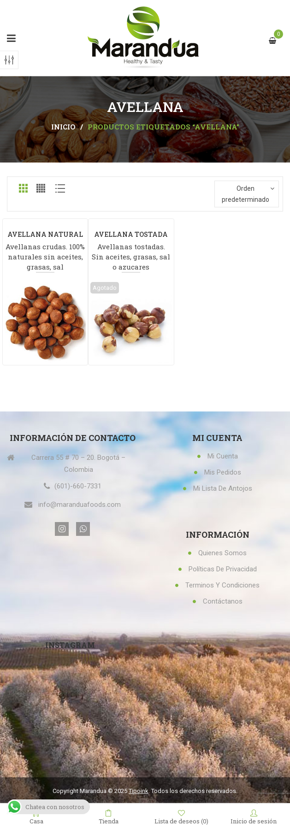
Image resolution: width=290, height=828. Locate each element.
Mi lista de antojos (222, 488)
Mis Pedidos (222, 472)
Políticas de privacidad (223, 569)
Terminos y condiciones (222, 585)
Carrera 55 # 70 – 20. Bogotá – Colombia (78, 463)
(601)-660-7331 (77, 486)
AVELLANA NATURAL (45, 234)
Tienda (108, 816)
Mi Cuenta (222, 456)
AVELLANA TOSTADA (131, 234)
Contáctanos (223, 601)
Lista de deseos (181, 817)
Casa (36, 816)
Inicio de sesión (254, 816)
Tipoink (138, 790)
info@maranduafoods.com (79, 504)
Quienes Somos (222, 553)
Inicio (63, 126)
